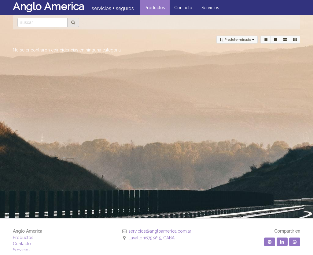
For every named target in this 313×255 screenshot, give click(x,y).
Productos (23, 237)
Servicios (22, 249)
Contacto (22, 243)
